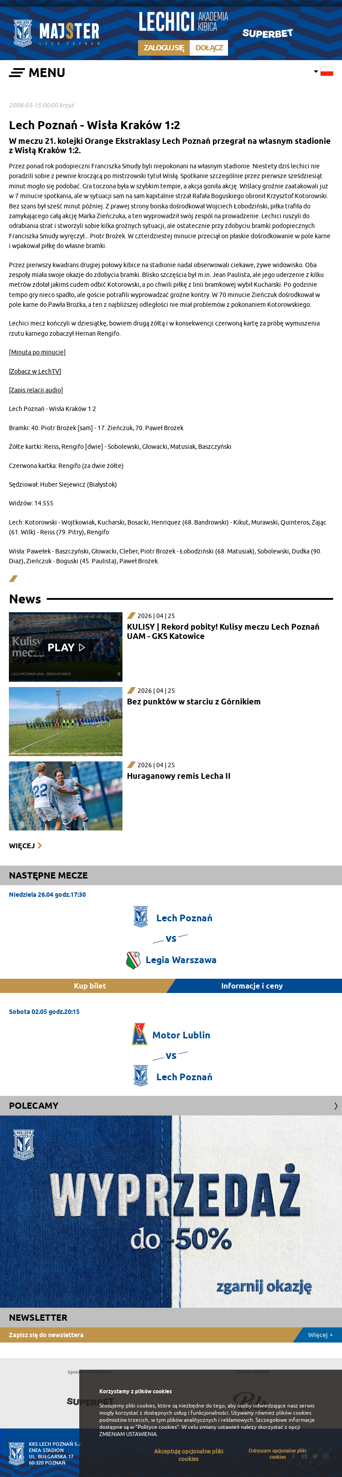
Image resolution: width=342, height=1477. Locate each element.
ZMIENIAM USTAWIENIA (128, 1434)
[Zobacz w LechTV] (35, 371)
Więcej (22, 846)
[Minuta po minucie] (37, 352)
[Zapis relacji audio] (36, 390)
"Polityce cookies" (157, 1427)
